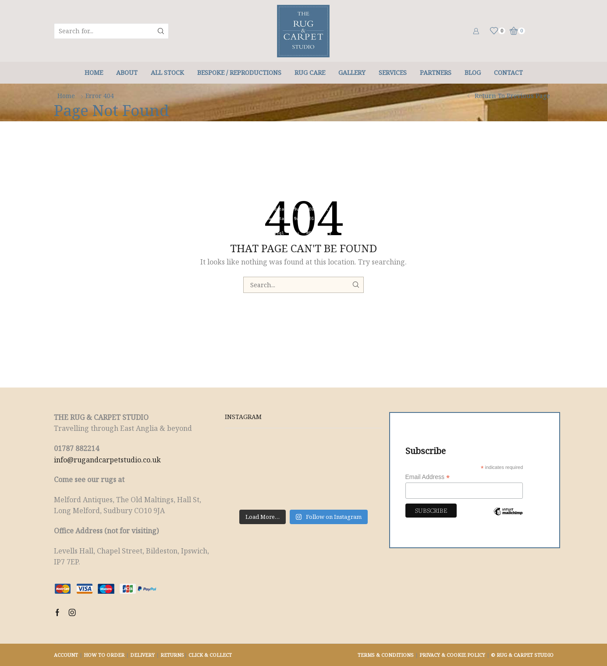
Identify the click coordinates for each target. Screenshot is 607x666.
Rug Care (310, 72)
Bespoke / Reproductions (239, 72)
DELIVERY (142, 655)
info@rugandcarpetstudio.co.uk (107, 460)
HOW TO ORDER (104, 655)
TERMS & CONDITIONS (386, 655)
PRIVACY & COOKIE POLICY (452, 655)
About (127, 72)
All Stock (167, 72)
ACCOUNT (66, 655)
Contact (508, 72)
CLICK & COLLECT (210, 655)
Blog (473, 72)
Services (393, 72)
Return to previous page (512, 96)
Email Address (427, 477)
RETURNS (172, 655)
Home (94, 72)
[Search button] (160, 31)
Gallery (352, 72)
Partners (435, 72)
